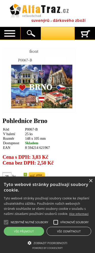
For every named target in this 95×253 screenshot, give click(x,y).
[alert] (47, 215)
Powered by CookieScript (47, 248)
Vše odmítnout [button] (69, 231)
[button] (47, 242)
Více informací (79, 214)
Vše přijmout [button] (24, 231)
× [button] (90, 181)
